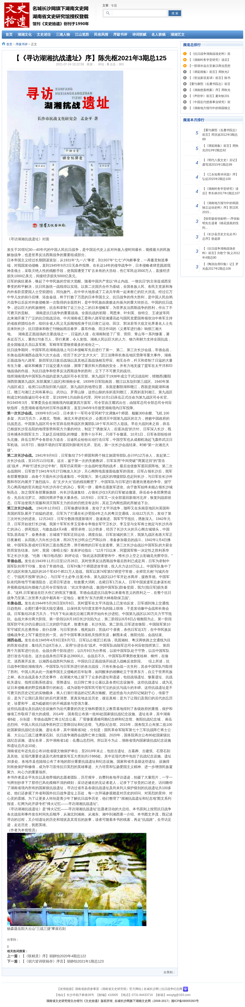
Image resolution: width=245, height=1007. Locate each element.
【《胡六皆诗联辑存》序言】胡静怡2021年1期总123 (62, 961)
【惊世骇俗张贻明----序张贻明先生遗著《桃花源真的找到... (220, 223)
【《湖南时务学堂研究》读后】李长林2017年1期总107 (221, 191)
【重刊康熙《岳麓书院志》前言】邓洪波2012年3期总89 (220, 134)
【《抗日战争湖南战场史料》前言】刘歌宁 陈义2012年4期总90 (221, 253)
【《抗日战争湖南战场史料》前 (209, 54)
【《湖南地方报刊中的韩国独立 (209, 108)
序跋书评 (22, 44)
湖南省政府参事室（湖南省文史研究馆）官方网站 (108, 989)
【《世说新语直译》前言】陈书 (209, 78)
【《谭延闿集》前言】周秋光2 (208, 72)
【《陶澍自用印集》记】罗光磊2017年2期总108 (220, 266)
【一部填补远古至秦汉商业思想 (209, 66)
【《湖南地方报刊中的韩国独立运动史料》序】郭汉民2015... (220, 207)
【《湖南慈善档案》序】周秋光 (209, 90)
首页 (9, 44)
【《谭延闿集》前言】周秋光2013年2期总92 (220, 148)
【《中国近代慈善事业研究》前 (209, 102)
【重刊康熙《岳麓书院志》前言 (209, 84)
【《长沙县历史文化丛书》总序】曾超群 (220, 236)
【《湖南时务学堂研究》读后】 (209, 60)
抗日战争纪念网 (171, 989)
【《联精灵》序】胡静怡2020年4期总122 (53, 956)
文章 (105, 5)
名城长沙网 (151, 989)
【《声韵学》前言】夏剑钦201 (208, 96)
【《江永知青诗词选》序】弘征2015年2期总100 (220, 177)
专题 (114, 5)
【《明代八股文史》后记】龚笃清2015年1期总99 (220, 162)
